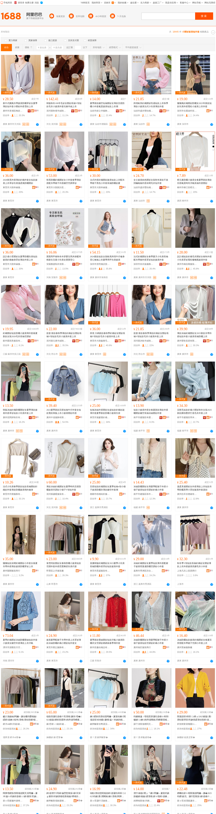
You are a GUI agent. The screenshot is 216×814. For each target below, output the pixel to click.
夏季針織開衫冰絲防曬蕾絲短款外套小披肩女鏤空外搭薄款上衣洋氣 (20, 641)
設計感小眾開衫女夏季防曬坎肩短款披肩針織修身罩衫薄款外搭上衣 (20, 258)
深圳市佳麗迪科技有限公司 (187, 111)
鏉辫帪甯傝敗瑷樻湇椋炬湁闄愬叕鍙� (56, 800)
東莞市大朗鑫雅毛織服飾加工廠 (100, 340)
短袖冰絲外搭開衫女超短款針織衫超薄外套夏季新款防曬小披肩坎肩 (107, 411)
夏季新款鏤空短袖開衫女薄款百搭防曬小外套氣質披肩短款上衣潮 (107, 105)
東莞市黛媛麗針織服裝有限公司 (100, 417)
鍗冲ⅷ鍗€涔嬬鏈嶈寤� (13, 724)
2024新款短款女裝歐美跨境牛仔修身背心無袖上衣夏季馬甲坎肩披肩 (107, 258)
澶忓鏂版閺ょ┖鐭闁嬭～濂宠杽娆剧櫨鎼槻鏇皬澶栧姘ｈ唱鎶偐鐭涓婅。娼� (151, 795)
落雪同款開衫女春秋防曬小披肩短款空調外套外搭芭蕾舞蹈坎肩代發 (63, 565)
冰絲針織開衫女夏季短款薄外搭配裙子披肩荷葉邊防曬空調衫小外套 (151, 565)
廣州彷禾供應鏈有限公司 (187, 494)
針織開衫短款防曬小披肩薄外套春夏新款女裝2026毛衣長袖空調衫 (20, 335)
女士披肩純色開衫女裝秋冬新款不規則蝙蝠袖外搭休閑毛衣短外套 (151, 181)
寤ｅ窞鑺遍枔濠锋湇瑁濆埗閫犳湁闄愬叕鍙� (13, 800)
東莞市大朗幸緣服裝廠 (13, 187)
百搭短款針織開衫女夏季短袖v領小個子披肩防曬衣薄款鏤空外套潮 (108, 488)
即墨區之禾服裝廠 (55, 570)
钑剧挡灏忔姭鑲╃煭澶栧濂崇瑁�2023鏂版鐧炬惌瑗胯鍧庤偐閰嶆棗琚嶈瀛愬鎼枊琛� (64, 718)
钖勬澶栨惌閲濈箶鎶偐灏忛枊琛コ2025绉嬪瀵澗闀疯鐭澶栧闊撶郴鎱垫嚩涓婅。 (108, 795)
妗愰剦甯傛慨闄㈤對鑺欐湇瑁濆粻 (187, 724)
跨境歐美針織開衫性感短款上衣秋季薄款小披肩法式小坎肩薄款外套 (151, 105)
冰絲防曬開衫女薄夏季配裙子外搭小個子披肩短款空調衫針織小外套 (151, 488)
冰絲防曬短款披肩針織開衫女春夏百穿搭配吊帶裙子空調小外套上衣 (194, 641)
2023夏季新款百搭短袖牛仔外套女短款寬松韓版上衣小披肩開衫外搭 (63, 411)
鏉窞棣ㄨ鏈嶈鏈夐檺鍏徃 (56, 724)
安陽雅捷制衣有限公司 (56, 264)
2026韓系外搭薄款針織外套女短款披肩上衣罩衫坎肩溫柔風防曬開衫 (20, 181)
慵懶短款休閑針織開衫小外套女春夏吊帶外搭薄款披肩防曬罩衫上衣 (20, 565)
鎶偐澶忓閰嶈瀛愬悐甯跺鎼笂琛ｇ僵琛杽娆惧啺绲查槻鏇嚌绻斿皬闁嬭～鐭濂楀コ (63, 795)
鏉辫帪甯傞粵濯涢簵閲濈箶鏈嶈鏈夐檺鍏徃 (100, 724)
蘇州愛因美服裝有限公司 (13, 340)
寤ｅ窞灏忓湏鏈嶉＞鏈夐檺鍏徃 (100, 800)
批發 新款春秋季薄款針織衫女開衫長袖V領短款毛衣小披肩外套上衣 (64, 335)
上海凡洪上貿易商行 (187, 570)
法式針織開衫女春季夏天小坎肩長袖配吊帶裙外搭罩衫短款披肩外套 (151, 258)
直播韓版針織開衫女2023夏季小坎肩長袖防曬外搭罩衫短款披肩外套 (107, 565)
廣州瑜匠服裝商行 (142, 647)
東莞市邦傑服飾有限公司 (13, 494)
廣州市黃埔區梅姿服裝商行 (13, 111)
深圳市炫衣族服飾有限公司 (143, 264)
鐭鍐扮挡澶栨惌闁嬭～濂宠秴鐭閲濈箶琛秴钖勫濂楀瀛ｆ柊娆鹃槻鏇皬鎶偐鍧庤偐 (108, 718)
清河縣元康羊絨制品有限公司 (56, 340)
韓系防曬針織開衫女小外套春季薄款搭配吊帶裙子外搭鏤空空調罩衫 (63, 181)
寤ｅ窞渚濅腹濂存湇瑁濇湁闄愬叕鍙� (187, 800)
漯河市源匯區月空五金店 (13, 647)
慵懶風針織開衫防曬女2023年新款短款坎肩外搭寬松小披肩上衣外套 (194, 105)
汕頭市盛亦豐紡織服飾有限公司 (143, 111)
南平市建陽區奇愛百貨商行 (143, 417)
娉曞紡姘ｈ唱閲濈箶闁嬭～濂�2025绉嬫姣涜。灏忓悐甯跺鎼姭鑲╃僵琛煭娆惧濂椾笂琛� (194, 795)
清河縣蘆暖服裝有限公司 (56, 494)
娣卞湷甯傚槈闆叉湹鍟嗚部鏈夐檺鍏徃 (143, 724)
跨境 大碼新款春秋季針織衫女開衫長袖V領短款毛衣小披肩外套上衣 (107, 335)
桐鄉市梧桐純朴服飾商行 (100, 494)
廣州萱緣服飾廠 (184, 647)
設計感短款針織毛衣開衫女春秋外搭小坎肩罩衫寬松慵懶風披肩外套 (194, 258)
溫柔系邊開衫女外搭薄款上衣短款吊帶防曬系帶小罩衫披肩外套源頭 (194, 488)
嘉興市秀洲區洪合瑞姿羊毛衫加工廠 (143, 570)
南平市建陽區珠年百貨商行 (143, 494)
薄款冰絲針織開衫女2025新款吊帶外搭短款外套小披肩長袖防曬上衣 (194, 335)
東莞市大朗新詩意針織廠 (56, 187)
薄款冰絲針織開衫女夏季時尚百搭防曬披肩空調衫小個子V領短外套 (63, 488)
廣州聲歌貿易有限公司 (187, 340)
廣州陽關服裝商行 (11, 570)
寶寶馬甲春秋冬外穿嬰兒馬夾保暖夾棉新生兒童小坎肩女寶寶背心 (63, 258)
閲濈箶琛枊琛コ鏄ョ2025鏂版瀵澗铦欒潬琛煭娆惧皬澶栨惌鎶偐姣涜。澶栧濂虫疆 (194, 718)
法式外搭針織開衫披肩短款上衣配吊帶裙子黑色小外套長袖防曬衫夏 (107, 181)
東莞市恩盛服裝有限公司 (100, 570)
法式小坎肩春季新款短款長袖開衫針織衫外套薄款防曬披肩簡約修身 (20, 488)
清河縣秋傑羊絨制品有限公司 (56, 111)
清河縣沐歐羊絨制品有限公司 (143, 340)
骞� (36, 724)
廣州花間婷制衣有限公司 (13, 417)
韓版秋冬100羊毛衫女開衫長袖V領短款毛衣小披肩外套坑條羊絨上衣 (64, 105)
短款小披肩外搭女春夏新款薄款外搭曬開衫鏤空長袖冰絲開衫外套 (151, 411)
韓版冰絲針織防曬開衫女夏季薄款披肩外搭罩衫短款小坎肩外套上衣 (20, 411)
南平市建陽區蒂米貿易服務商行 (187, 417)
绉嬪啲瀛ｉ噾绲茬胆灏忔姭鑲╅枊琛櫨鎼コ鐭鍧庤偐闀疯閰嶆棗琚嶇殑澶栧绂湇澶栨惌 (151, 718)
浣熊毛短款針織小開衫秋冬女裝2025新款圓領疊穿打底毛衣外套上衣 (194, 411)
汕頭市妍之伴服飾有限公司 (100, 111)
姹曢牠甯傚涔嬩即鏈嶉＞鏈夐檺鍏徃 (143, 800)
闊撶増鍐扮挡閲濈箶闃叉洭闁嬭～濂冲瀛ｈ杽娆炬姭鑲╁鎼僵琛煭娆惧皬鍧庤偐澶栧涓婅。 (21, 795)
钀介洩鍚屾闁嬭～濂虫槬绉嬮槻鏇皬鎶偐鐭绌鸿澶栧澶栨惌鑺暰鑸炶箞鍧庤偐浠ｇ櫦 (20, 718)
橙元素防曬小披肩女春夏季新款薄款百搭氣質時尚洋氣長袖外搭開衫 (194, 181)
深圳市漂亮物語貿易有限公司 (100, 264)
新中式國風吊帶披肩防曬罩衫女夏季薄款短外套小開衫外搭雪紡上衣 (20, 105)
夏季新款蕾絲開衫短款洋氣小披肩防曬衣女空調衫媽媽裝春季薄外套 (107, 641)
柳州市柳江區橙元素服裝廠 (187, 187)
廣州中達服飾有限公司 (56, 417)
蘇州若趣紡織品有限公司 (100, 647)
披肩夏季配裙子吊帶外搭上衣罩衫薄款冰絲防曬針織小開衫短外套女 (63, 641)
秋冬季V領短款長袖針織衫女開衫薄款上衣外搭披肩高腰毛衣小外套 (194, 565)
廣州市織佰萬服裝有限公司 (187, 264)
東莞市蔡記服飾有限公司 (56, 647)
